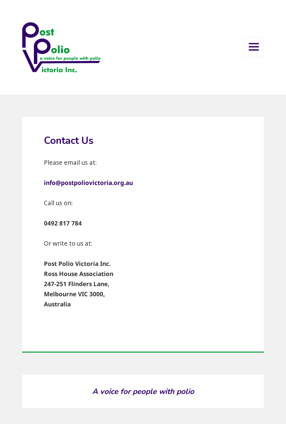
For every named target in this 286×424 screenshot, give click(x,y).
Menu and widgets (254, 56)
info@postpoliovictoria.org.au (88, 183)
